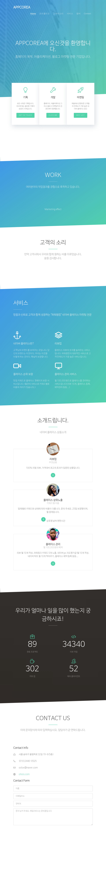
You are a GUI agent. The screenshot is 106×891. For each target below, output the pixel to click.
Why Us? (80, 115)
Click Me (53, 115)
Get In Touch (25, 115)
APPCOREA (21, 7)
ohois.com (24, 774)
